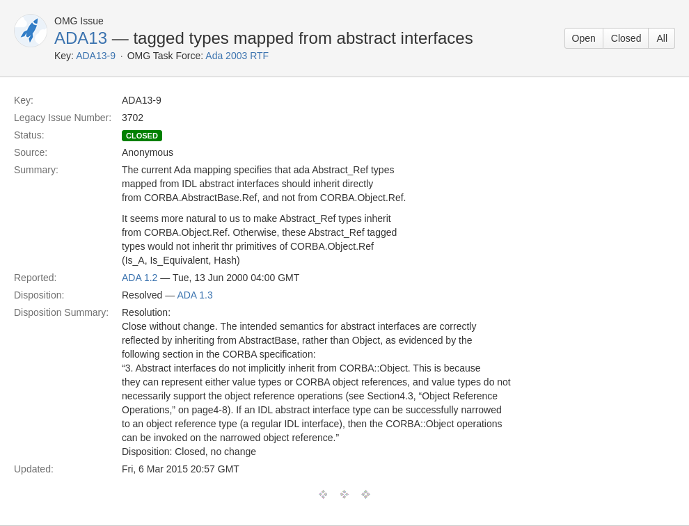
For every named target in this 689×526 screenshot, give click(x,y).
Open (584, 38)
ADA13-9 (96, 55)
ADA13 (80, 38)
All (661, 38)
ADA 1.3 (194, 295)
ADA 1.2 (139, 277)
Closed (626, 38)
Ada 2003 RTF (237, 55)
